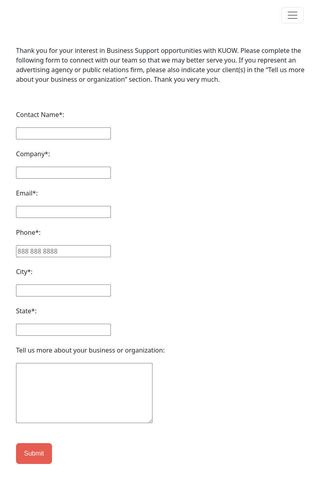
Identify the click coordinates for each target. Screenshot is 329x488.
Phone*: (28, 232)
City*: (24, 271)
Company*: (33, 153)
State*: (26, 311)
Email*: (27, 193)
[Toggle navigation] (292, 15)
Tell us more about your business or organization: (90, 350)
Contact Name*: (40, 114)
